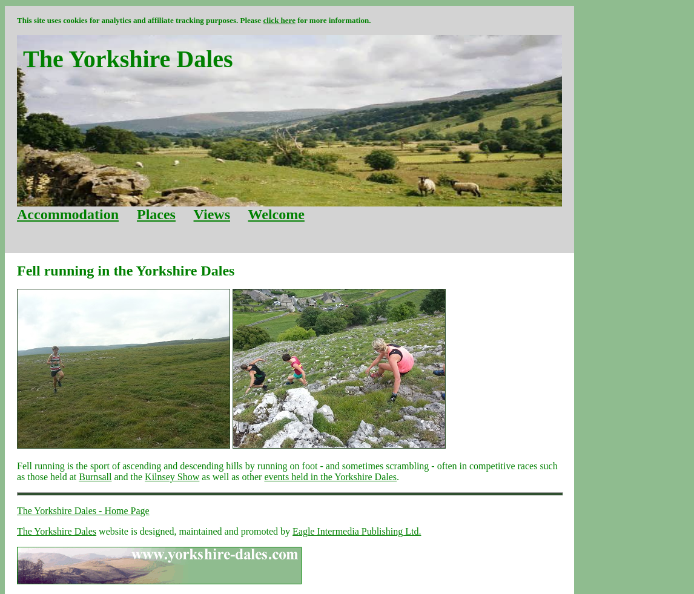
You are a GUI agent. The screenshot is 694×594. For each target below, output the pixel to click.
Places (156, 214)
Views (212, 214)
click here (279, 20)
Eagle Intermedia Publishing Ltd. (356, 531)
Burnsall (95, 477)
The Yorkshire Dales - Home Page (83, 511)
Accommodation (68, 214)
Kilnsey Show (172, 477)
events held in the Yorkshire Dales (330, 477)
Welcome (276, 214)
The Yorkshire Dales (56, 531)
